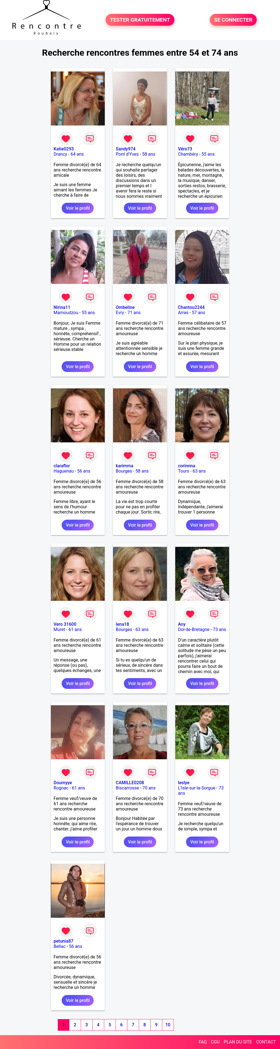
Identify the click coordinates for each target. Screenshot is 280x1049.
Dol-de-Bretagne (194, 629)
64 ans (77, 154)
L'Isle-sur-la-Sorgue (196, 788)
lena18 (122, 624)
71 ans (134, 312)
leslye (183, 782)
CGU (215, 1042)
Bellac (60, 946)
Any (181, 624)
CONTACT (266, 1042)
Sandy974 (125, 149)
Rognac (61, 788)
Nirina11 (62, 307)
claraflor (62, 465)
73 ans (219, 629)
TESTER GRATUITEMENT (140, 20)
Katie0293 (64, 149)
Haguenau (64, 471)
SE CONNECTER (233, 20)
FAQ (203, 1042)
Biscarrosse (127, 788)
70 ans (149, 788)
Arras (183, 312)
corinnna (186, 465)
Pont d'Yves (127, 154)
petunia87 (64, 941)
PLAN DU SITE (238, 1042)
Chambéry (188, 154)
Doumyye (63, 782)
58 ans (148, 154)
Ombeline (125, 307)
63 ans (199, 471)
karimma (124, 465)
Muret (59, 629)
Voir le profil (78, 208)
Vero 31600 (65, 624)
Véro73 (185, 149)
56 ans (83, 471)
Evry (120, 312)
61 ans (75, 629)
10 (167, 1024)
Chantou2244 (191, 307)
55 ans (208, 154)
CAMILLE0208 (130, 782)
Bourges (124, 471)
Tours (183, 471)
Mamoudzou (66, 312)
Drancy (60, 154)
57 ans (198, 312)
